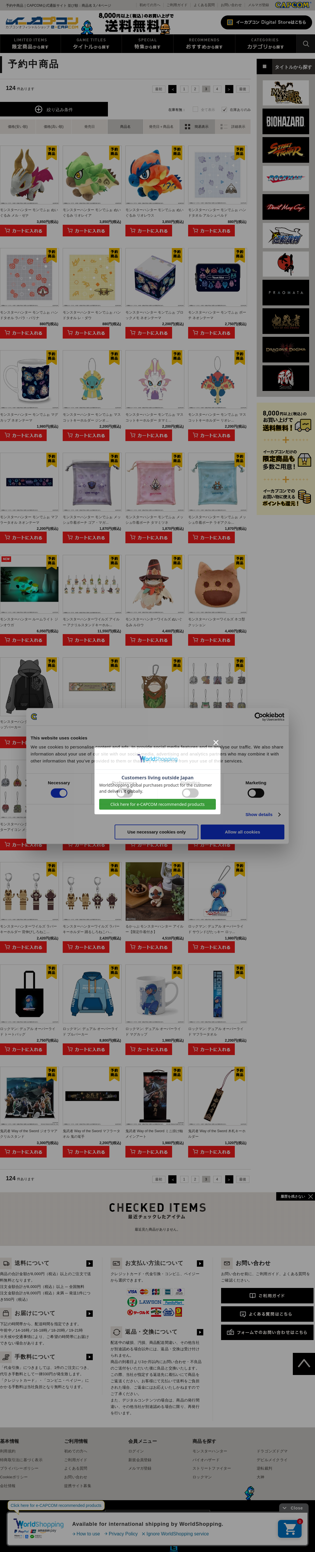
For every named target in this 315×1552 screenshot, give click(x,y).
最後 (242, 89)
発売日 (89, 127)
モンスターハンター (209, 1451)
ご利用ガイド (76, 1460)
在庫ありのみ (240, 110)
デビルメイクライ (272, 1460)
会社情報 (7, 1486)
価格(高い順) (54, 127)
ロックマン (202, 1477)
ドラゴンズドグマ (272, 1451)
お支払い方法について (147, 1263)
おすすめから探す (204, 43)
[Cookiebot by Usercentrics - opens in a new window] (258, 716)
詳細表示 (238, 127)
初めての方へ (76, 1451)
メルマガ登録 (258, 5)
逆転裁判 (264, 1468)
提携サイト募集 (77, 1486)
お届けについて (27, 1313)
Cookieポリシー (14, 1477)
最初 (158, 89)
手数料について (27, 1357)
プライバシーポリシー (19, 1468)
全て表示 (208, 110)
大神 (261, 1477)
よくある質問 (204, 5)
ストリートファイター (211, 1468)
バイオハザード (206, 1460)
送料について (25, 1263)
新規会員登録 (140, 1460)
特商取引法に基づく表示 (21, 1460)
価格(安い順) (18, 127)
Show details (259, 814)
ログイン (136, 1451)
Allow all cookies (242, 831)
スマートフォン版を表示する (157, 1518)
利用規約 (7, 1451)
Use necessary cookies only (156, 831)
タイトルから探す (91, 43)
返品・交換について (144, 1332)
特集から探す (147, 43)
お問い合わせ (231, 5)
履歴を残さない (293, 1196)
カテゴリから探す (265, 43)
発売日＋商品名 (161, 127)
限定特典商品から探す (30, 43)
